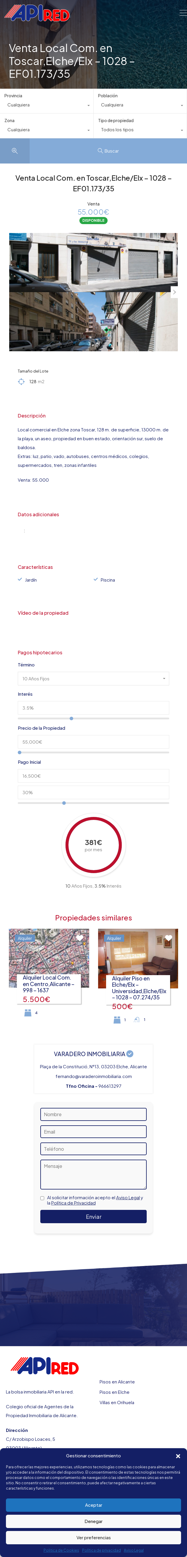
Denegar (93, 1521)
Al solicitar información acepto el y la (95, 1200)
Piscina (108, 579)
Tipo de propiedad (116, 120)
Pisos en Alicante (117, 1381)
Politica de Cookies (61, 1550)
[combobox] (46, 106)
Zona (9, 120)
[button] (178, 1456)
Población (108, 95)
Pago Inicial (29, 762)
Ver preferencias (93, 1537)
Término (26, 664)
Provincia (13, 95)
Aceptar (93, 1505)
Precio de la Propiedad (41, 728)
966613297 (110, 1086)
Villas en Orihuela (117, 1402)
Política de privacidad (101, 1550)
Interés (25, 694)
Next (174, 292)
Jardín (31, 579)
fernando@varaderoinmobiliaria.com (93, 1076)
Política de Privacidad (73, 1202)
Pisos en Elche (115, 1392)
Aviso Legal (134, 1550)
